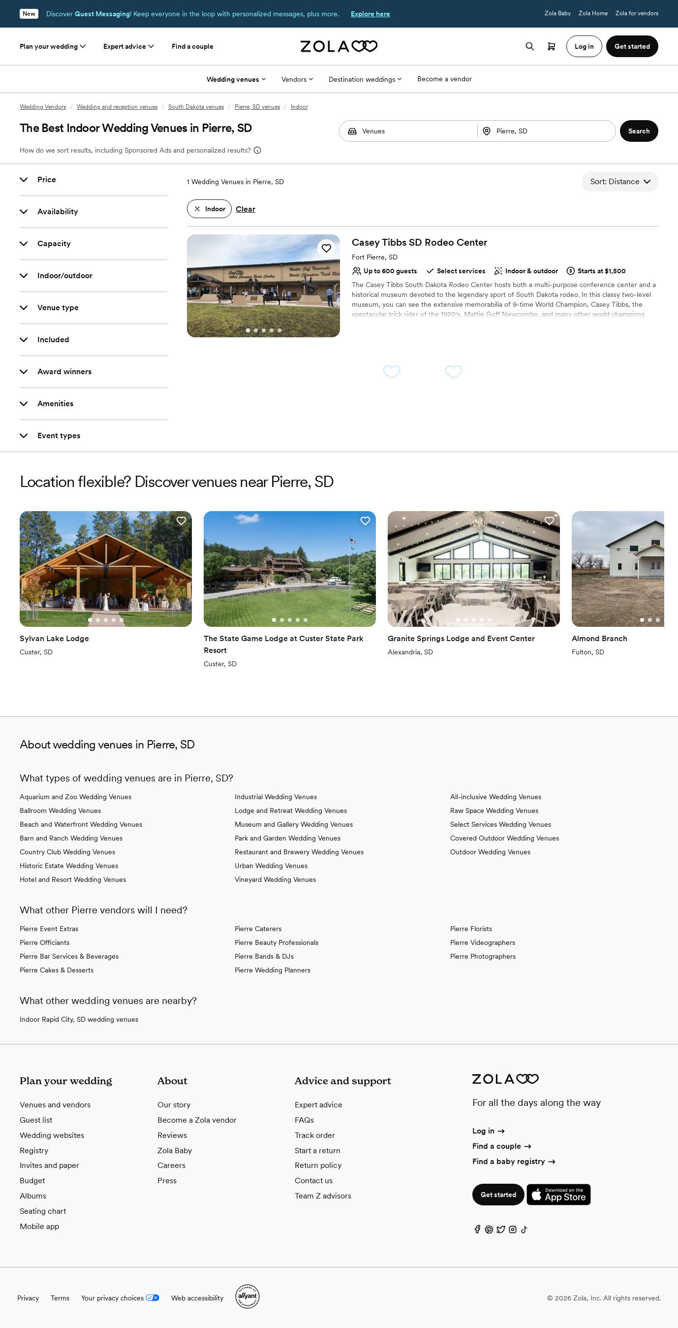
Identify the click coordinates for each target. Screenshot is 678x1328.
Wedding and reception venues (117, 106)
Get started (498, 1194)
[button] (639, 131)
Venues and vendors (55, 1104)
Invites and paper (49, 1165)
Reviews (172, 1135)
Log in (489, 1130)
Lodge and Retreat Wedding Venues (291, 810)
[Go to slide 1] (248, 330)
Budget (32, 1180)
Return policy (318, 1165)
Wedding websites (52, 1135)
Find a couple (193, 46)
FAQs (304, 1120)
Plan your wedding (54, 46)
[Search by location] (542, 131)
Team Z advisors (323, 1195)
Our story (173, 1104)
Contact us (314, 1180)
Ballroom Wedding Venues (60, 810)
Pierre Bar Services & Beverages (69, 956)
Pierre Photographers (483, 956)
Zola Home (593, 13)
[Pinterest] (489, 1231)
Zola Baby (558, 13)
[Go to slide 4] (272, 330)
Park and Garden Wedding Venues (287, 838)
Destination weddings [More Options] (365, 79)
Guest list (36, 1120)
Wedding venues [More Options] (236, 79)
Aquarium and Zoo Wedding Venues (75, 797)
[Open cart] (551, 46)
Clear (245, 209)
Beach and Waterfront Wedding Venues (81, 824)
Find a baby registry (514, 1161)
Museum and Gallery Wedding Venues (294, 824)
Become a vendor (444, 79)
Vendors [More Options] (297, 79)
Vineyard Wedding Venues (275, 879)
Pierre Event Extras (49, 929)
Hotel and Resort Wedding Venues (73, 879)
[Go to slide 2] (256, 330)
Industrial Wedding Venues (276, 797)
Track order (315, 1135)
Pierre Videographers (482, 942)
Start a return (317, 1150)
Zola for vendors (637, 13)
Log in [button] (584, 46)
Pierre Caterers (258, 929)
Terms (60, 1298)
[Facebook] (477, 1231)
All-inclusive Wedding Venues (495, 797)
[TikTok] (524, 1231)
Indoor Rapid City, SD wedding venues (79, 1019)
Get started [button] (632, 46)
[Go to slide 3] (264, 330)
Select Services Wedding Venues (500, 824)
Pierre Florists (471, 929)
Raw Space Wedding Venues (494, 810)
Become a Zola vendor (197, 1120)
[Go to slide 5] (279, 330)
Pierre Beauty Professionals (276, 942)
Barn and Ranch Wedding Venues (71, 838)
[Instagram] (513, 1231)
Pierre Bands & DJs (264, 956)
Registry (34, 1150)
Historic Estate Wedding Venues (69, 866)
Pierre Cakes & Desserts (56, 970)
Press (167, 1180)
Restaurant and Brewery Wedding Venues (299, 852)
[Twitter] (501, 1231)
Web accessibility (197, 1298)
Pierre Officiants (44, 942)
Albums (33, 1195)
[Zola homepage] (339, 46)
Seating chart (43, 1211)
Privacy (28, 1298)
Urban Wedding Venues (271, 866)
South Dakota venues (196, 106)
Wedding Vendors (43, 106)
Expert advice (129, 46)
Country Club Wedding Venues (67, 852)
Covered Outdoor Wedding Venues (504, 838)
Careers (171, 1165)
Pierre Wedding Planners (272, 970)
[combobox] (548, 131)
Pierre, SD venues (257, 106)
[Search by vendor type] (408, 131)
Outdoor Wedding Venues (490, 852)
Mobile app (39, 1226)
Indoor (299, 106)
